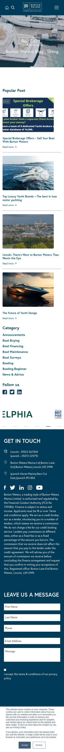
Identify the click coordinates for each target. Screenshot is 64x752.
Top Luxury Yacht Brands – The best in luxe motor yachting (30, 198)
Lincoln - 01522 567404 (24, 452)
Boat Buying (11, 340)
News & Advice (13, 374)
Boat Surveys (12, 357)
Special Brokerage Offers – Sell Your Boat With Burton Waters (29, 139)
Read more (8, 146)
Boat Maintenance (15, 352)
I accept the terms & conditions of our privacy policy (32, 678)
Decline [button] (39, 745)
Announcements (14, 335)
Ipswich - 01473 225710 (24, 456)
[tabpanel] (32, 416)
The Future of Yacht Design (20, 313)
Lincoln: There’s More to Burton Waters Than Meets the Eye (31, 256)
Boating (8, 363)
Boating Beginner (15, 369)
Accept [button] (25, 745)
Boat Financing (13, 346)
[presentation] (30, 697)
